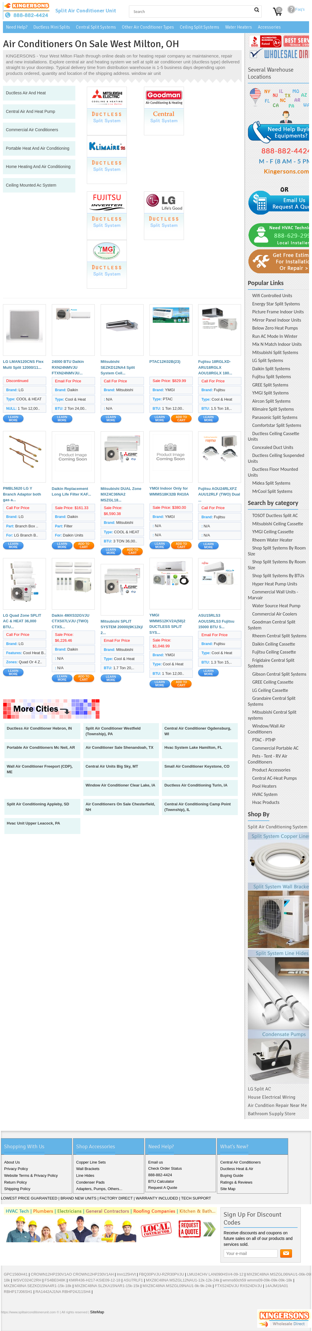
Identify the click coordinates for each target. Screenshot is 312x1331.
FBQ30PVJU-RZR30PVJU (161, 1274)
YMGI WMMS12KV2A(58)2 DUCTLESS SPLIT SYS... (167, 624)
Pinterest (35, 1324)
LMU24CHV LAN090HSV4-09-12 (215, 1274)
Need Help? (16, 27)
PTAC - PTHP (264, 740)
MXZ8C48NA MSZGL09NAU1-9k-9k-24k (177, 1286)
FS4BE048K (55, 1280)
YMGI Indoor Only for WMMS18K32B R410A (169, 491)
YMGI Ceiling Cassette (273, 531)
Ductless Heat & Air (236, 1169)
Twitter (16, 1324)
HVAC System (265, 794)
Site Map (227, 1189)
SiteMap (97, 1312)
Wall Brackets (87, 1169)
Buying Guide (231, 1175)
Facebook (6, 1324)
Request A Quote (162, 1187)
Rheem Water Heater (272, 540)
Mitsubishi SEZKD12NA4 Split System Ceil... (118, 367)
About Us (12, 1162)
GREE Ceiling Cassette (272, 682)
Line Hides (85, 1175)
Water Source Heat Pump (276, 605)
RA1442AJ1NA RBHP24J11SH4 (62, 1291)
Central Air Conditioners (240, 1162)
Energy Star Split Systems (276, 304)
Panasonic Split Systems (274, 417)
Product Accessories (271, 770)
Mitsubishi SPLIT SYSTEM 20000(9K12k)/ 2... (122, 627)
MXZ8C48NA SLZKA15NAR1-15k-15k (106, 1286)
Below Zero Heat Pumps (275, 328)
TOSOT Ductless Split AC (275, 515)
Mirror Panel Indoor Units (276, 320)
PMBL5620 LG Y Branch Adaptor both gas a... (22, 494)
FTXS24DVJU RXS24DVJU (238, 1286)
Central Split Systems (96, 27)
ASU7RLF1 (133, 1280)
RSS (44, 1324)
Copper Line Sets (91, 1162)
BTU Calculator (161, 1181)
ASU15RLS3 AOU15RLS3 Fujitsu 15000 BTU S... (216, 621)
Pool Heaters (264, 786)
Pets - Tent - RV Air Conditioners (267, 759)
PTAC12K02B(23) (165, 361)
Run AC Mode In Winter (274, 336)
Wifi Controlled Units (272, 295)
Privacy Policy (16, 1169)
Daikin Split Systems (271, 368)
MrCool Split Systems (272, 491)
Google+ (25, 1324)
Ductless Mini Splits (51, 27)
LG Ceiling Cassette (270, 690)
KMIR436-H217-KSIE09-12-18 (94, 1280)
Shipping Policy (17, 1189)
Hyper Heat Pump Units (274, 584)
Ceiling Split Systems (199, 27)
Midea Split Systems (271, 483)
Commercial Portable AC (275, 748)
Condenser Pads (90, 1182)
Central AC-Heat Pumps (274, 778)
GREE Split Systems (270, 385)
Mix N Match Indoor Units (277, 344)
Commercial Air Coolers (274, 614)
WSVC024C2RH (27, 1280)
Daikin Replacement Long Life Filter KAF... (71, 491)
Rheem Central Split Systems (279, 636)
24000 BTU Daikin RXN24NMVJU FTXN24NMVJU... (68, 367)
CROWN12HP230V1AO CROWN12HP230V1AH (72, 1274)
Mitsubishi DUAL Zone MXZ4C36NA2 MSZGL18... (121, 494)
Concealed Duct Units (272, 447)
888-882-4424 (160, 1175)
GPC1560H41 (16, 1274)
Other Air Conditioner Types (148, 27)
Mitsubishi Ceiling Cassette (277, 524)
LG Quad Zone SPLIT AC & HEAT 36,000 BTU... (22, 621)
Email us (155, 1162)
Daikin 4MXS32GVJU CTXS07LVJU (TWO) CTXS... (70, 621)
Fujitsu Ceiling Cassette (274, 652)
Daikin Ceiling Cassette (273, 644)
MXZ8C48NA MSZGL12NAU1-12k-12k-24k (182, 1280)
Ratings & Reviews (236, 1182)
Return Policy (15, 1182)
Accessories (269, 27)
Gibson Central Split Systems (279, 674)
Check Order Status (165, 1168)
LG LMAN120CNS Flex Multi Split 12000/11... (23, 364)
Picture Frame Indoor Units (278, 312)
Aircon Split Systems (271, 401)
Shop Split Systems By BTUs (278, 575)
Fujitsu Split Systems (271, 376)
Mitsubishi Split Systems (275, 352)
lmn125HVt (126, 1274)
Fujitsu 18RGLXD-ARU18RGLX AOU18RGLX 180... (215, 367)
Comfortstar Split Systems (276, 425)
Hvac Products (265, 802)
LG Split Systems (267, 360)
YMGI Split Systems (270, 393)
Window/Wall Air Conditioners (266, 729)
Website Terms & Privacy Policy (31, 1175)
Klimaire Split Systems (273, 409)
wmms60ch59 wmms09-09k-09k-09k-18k (257, 1280)
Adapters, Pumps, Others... (99, 1189)
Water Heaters (238, 27)
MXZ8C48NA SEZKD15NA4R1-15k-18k (38, 1286)
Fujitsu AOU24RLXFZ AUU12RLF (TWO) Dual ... (219, 494)
